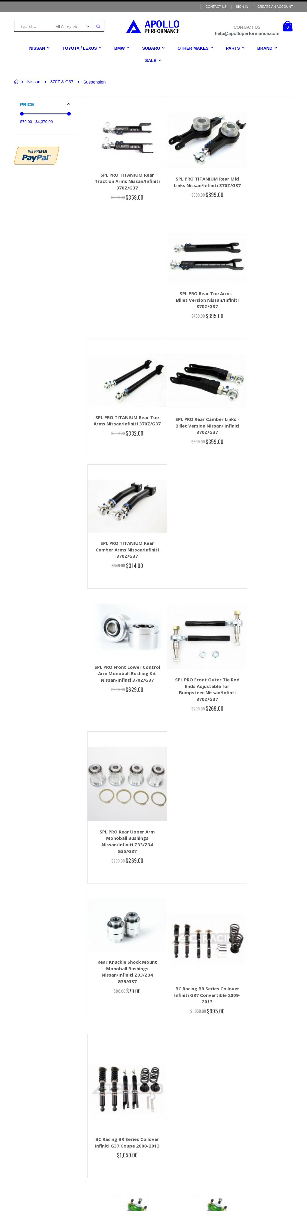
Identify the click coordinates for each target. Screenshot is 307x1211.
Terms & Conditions (148, 1090)
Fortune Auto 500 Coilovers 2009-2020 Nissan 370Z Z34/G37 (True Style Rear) (122, 722)
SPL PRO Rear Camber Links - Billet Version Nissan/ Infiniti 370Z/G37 (191, 296)
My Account (142, 1048)
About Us (141, 1082)
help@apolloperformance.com (52, 1084)
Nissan (33, 82)
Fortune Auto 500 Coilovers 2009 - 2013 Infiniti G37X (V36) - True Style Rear (261, 722)
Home (16, 81)
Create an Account (275, 6)
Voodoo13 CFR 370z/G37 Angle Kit (122, 975)
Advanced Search (147, 1065)
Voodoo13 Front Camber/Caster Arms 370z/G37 (122, 850)
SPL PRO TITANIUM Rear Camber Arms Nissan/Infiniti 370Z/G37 (261, 294)
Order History (144, 1056)
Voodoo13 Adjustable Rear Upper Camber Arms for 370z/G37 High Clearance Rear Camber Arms (191, 855)
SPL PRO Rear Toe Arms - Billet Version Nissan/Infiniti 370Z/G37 (261, 172)
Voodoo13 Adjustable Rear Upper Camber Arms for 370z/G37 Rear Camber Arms (261, 852)
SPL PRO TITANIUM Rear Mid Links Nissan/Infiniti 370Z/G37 (192, 177)
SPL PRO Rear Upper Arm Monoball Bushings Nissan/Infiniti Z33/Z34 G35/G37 (261, 435)
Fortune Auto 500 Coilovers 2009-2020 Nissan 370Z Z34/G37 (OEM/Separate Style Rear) (192, 725)
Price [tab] (27, 104)
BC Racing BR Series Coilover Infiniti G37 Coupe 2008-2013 (261, 578)
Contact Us (216, 6)
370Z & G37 (61, 82)
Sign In (242, 6)
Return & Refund (146, 1099)
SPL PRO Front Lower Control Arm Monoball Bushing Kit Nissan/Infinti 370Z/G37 (122, 416)
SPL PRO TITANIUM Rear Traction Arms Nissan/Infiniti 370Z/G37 (122, 174)
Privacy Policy (144, 1108)
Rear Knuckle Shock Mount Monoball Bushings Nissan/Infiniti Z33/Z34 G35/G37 (122, 559)
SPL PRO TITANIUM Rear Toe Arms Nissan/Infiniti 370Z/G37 (122, 294)
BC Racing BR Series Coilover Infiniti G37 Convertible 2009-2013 (191, 578)
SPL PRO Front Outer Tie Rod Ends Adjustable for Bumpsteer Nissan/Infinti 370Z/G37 (191, 427)
